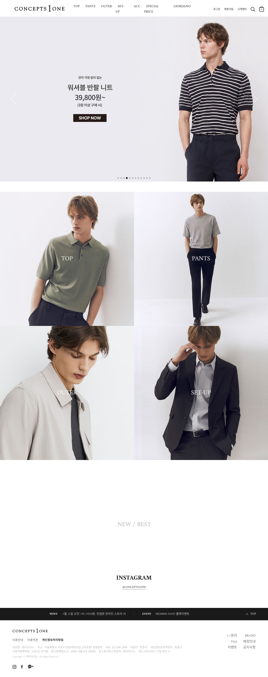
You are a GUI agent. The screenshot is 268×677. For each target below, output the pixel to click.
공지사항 (249, 647)
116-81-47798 (40, 651)
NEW (124, 525)
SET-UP (201, 392)
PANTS (201, 258)
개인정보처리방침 (52, 640)
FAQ (234, 642)
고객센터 (242, 9)
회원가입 (228, 9)
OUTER (67, 392)
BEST (144, 525)
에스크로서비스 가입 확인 (153, 651)
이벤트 (232, 647)
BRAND (250, 636)
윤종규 (178, 647)
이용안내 (17, 640)
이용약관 (32, 640)
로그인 (216, 9)
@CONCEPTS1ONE (134, 587)
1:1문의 (231, 636)
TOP (67, 258)
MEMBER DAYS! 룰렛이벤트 (172, 614)
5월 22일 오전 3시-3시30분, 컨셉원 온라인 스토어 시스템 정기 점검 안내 (106, 614)
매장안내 (249, 642)
